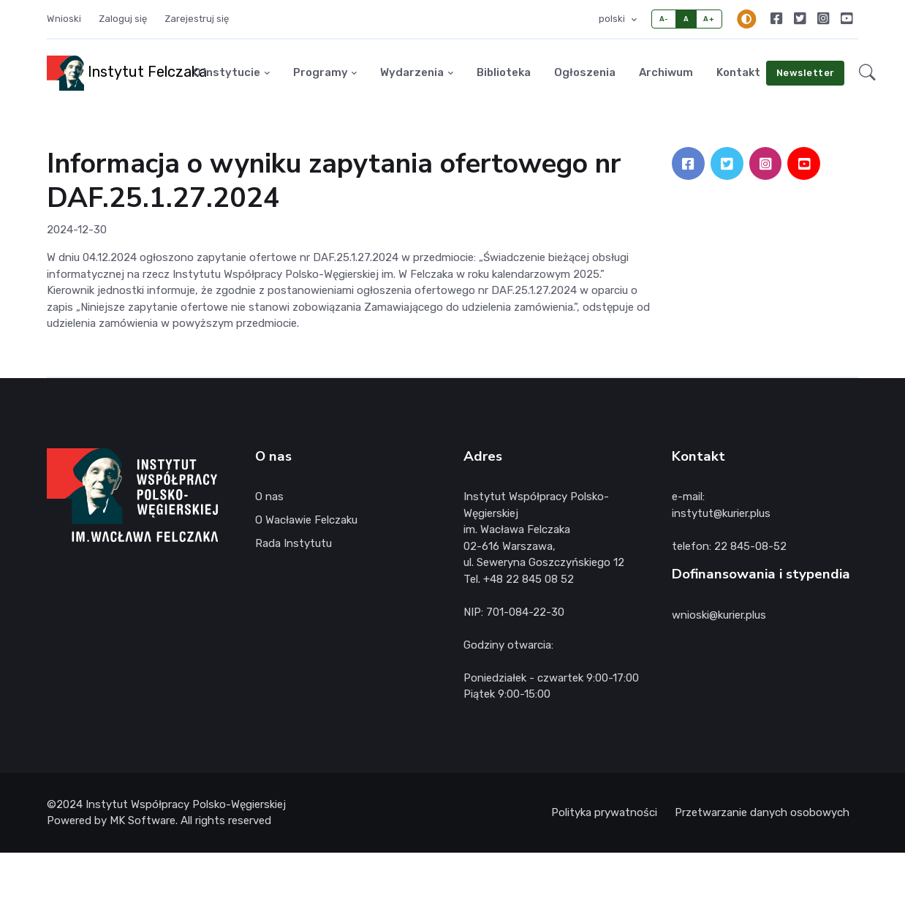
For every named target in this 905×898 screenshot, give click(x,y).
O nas (269, 496)
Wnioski (64, 18)
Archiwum (666, 72)
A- (664, 19)
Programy (320, 72)
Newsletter (805, 72)
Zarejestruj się (196, 18)
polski (613, 18)
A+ (708, 19)
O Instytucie (226, 72)
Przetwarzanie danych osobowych (762, 812)
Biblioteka (504, 72)
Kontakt (738, 72)
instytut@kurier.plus (721, 513)
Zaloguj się (123, 18)
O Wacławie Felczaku (306, 520)
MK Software (142, 820)
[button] (867, 73)
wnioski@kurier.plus (719, 615)
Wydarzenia (412, 72)
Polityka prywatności (604, 812)
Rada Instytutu (293, 543)
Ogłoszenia (585, 72)
